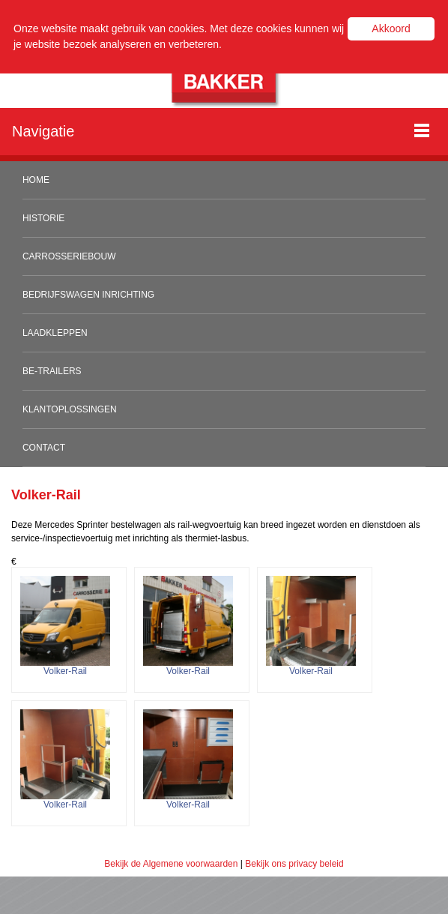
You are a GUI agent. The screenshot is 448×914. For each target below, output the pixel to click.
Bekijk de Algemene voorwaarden (170, 864)
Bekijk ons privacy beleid (294, 864)
